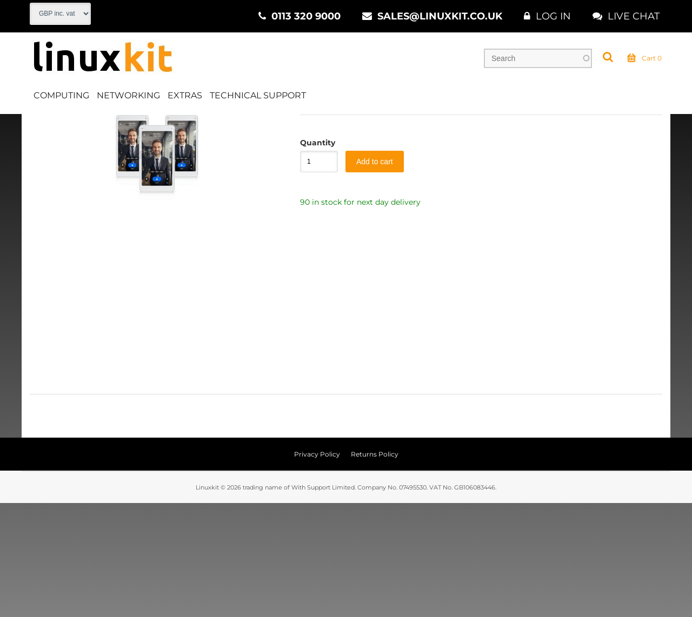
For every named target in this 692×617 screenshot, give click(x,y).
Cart (644, 62)
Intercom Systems (217, 129)
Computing (61, 99)
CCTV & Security (136, 129)
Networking (128, 99)
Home (41, 129)
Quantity (313, 256)
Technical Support (258, 99)
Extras (185, 99)
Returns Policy (374, 568)
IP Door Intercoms (302, 129)
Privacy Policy (317, 568)
